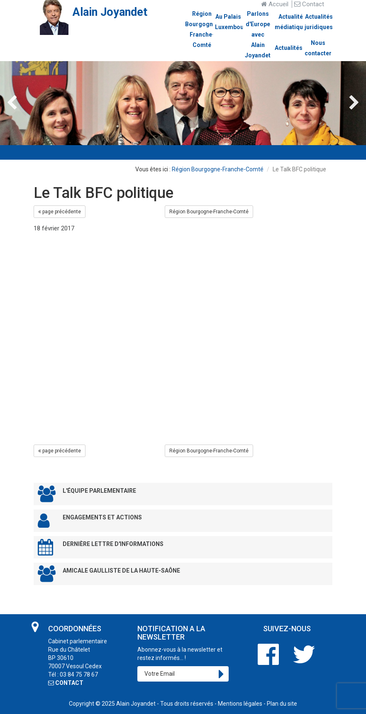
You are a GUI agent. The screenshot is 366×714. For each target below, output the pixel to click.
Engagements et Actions (90, 520)
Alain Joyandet (136, 703)
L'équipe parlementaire (87, 493)
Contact (309, 4)
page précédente (59, 212)
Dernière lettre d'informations (100, 547)
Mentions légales (240, 703)
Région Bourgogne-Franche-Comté (218, 169)
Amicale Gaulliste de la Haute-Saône (109, 573)
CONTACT (65, 682)
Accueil (274, 4)
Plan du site (282, 703)
